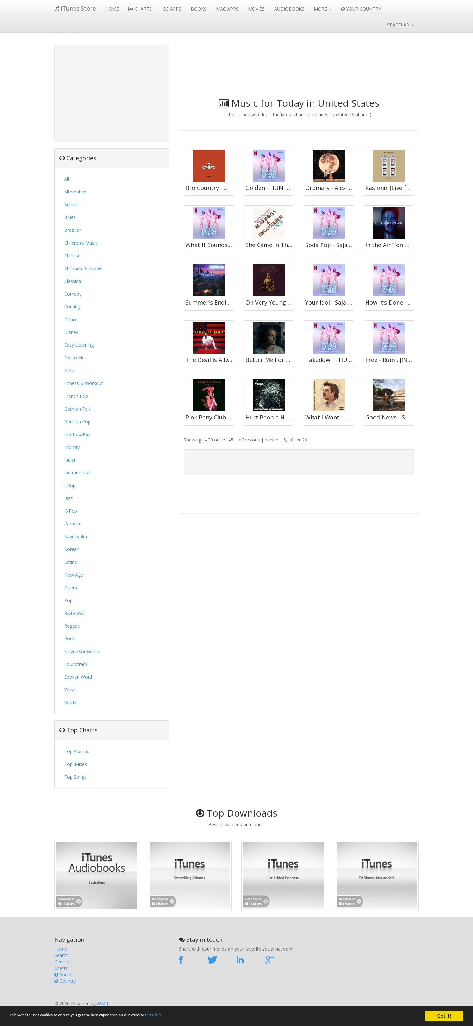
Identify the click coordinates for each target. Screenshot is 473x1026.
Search (61, 955)
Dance (71, 319)
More (322, 9)
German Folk (77, 409)
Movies (256, 9)
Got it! (444, 1016)
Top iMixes (75, 764)
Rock (69, 639)
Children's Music (80, 243)
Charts (140, 9)
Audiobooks (289, 9)
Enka (69, 370)
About (63, 974)
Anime (70, 204)
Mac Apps (227, 9)
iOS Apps (171, 9)
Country (72, 307)
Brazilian (73, 230)
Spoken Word (78, 677)
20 (304, 440)
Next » (271, 440)
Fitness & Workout (83, 383)
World (70, 702)
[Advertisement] (112, 92)
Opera (70, 588)
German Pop (77, 422)
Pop (68, 600)
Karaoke (72, 524)
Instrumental (77, 473)
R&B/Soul (74, 613)
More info (196, 1016)
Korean (71, 549)
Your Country (361, 9)
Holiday (72, 447)
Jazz (68, 498)
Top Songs (75, 777)
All (66, 179)
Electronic (74, 358)
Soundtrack (76, 664)
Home (112, 9)
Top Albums (76, 751)
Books (198, 9)
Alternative (75, 192)
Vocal (69, 690)
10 (291, 440)
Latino (70, 562)
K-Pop (70, 511)
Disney (71, 332)
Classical (73, 281)
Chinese (72, 256)
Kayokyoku (75, 536)
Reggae (72, 626)
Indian (70, 460)
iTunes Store (75, 8)
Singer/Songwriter (82, 651)
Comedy (72, 294)
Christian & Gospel (83, 268)
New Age (73, 575)
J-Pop (69, 485)
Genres (61, 962)
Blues (70, 217)
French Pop (76, 396)
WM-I (102, 1003)
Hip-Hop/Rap (77, 434)
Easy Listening (79, 345)
